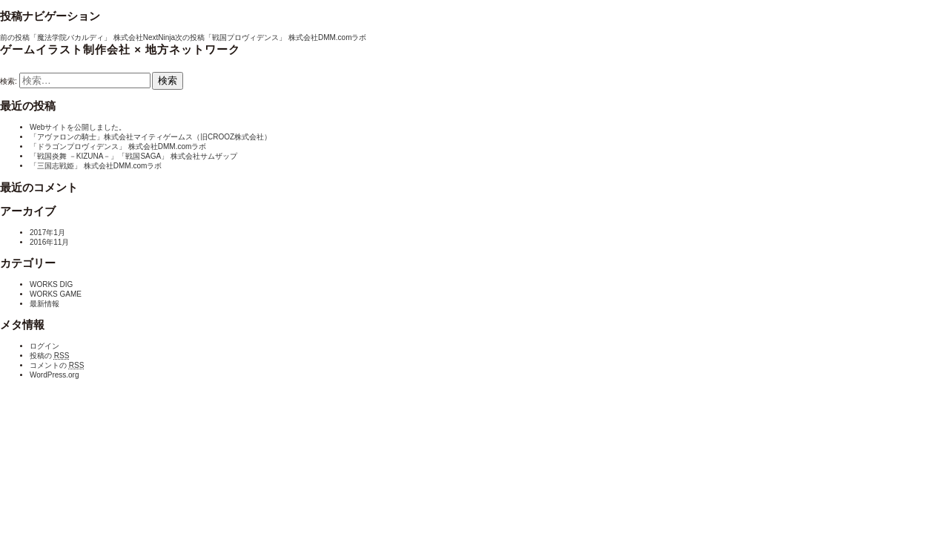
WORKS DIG (51, 284)
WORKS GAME (56, 294)
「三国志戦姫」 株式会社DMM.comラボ (96, 166)
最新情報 (44, 304)
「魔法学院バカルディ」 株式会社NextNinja (87, 37)
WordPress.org (54, 375)
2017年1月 (47, 232)
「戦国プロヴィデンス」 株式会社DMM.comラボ (270, 37)
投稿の (49, 356)
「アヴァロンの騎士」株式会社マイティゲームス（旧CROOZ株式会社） (150, 137)
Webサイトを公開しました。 (78, 127)
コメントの (57, 365)
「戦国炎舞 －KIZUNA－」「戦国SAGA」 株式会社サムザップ (133, 156)
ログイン (44, 346)
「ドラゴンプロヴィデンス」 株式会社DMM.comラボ (118, 146)
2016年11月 (49, 242)
